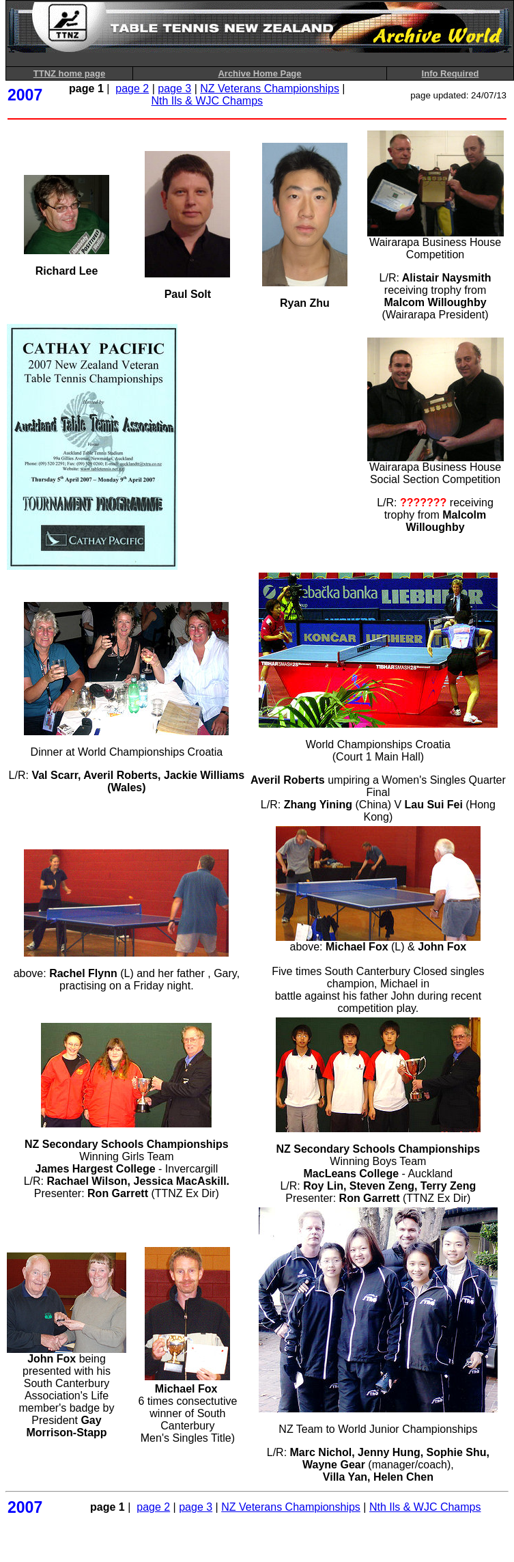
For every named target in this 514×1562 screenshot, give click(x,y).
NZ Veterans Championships (269, 88)
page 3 (174, 88)
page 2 (132, 88)
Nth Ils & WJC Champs (207, 101)
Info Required (450, 73)
